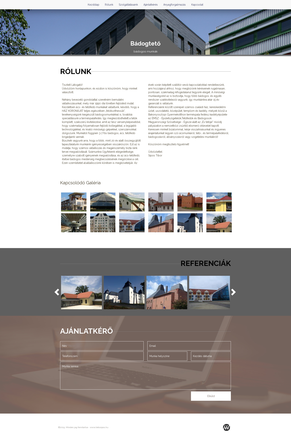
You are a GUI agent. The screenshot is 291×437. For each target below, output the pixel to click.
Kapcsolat (197, 4)
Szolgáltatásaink (128, 4)
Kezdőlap (93, 4)
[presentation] (132, 398)
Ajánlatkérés (150, 4)
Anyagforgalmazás (174, 4)
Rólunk (109, 4)
